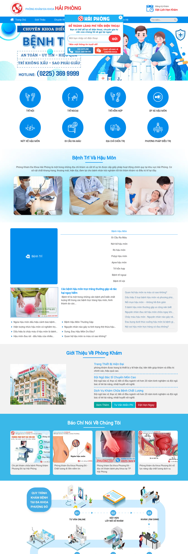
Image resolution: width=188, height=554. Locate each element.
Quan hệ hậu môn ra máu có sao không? (85, 336)
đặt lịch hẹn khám (166, 9)
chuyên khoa (61, 19)
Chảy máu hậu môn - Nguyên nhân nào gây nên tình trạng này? (149, 317)
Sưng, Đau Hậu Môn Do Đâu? (79, 331)
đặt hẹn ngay (146, 404)
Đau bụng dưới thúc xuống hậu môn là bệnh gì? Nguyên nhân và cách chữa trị (149, 322)
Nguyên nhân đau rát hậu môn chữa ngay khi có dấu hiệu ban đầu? (148, 312)
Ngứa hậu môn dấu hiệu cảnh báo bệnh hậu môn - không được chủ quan (34, 322)
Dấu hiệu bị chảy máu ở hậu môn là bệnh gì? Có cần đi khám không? (35, 331)
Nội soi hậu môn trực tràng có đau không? (147, 326)
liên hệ (124, 19)
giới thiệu (40, 19)
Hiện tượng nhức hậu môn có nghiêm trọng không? (36, 327)
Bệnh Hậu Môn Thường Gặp (78, 322)
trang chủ (20, 19)
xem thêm (102, 404)
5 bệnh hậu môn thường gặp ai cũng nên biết (148, 307)
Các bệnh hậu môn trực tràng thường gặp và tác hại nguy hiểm (89, 290)
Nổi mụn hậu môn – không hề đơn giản (145, 302)
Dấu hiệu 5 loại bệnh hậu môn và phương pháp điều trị (149, 297)
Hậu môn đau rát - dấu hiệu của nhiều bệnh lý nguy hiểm (33, 336)
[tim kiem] (175, 20)
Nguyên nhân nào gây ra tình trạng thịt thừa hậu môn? (89, 327)
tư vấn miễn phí (123, 404)
